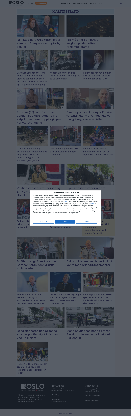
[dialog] (65, 208)
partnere (65, 201)
